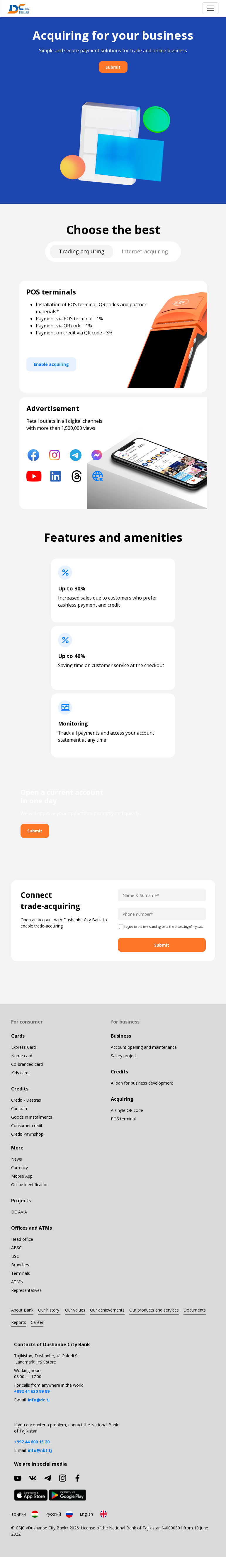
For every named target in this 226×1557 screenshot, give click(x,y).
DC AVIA (19, 1212)
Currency (19, 1167)
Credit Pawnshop (27, 1134)
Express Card (23, 1047)
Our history (49, 1310)
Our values (75, 1310)
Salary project (124, 1055)
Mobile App (22, 1176)
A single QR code (127, 1110)
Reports (18, 1322)
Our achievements (107, 1310)
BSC (15, 1256)
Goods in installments (31, 1117)
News (16, 1159)
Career (37, 1322)
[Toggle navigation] (210, 8)
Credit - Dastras (26, 1100)
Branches (20, 1265)
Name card (21, 1055)
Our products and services (154, 1310)
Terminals (20, 1273)
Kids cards (20, 1072)
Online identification (30, 1184)
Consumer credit (27, 1125)
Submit (113, 67)
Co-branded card (27, 1064)
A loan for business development (142, 1083)
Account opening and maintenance (144, 1047)
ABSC (16, 1247)
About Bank (22, 1310)
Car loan (19, 1108)
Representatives (26, 1290)
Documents (194, 1310)
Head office (22, 1239)
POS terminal (123, 1119)
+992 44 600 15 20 (32, 1442)
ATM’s (17, 1282)
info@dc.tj (39, 1400)
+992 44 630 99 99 (32, 1391)
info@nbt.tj (40, 1450)
